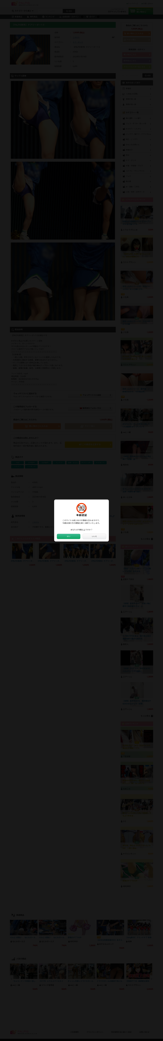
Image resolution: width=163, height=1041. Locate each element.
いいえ (94, 536)
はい (68, 536)
